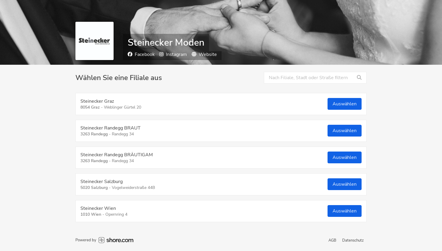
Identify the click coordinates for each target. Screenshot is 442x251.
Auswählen (345, 104)
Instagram (173, 54)
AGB (332, 240)
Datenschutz (353, 240)
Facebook (141, 54)
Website (204, 54)
